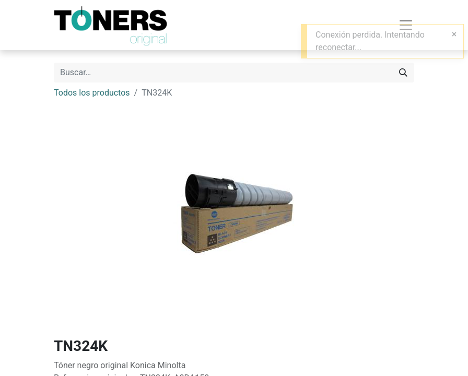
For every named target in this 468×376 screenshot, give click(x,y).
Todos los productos (92, 93)
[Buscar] (403, 73)
